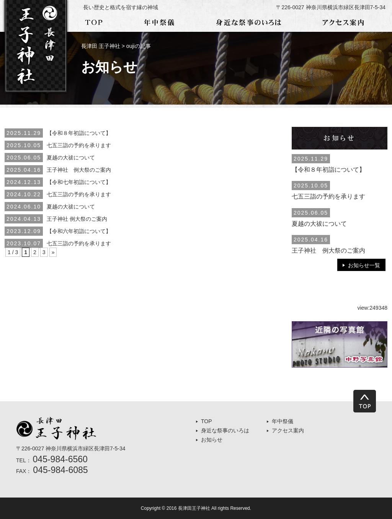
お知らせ (211, 440)
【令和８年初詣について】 (79, 133)
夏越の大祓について (71, 157)
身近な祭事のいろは (225, 430)
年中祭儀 (282, 421)
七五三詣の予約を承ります (79, 145)
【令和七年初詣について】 (79, 182)
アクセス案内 (288, 430)
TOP (206, 421)
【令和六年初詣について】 (79, 231)
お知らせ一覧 (364, 265)
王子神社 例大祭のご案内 (79, 170)
